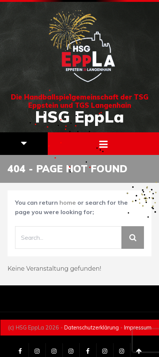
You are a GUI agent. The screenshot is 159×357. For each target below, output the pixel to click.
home (67, 202)
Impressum (137, 327)
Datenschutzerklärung (91, 327)
